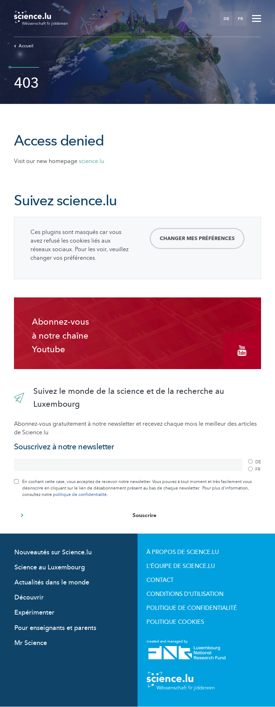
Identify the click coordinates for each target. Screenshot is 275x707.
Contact (160, 580)
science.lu (91, 161)
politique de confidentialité (80, 494)
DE (226, 19)
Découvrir (29, 597)
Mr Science (30, 643)
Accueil (23, 46)
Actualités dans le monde (51, 582)
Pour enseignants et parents (55, 628)
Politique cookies (175, 622)
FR (240, 19)
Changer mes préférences (197, 238)
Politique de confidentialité (191, 608)
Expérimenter (34, 612)
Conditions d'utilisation (184, 594)
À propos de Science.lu (182, 552)
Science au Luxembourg (49, 567)
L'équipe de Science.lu (180, 566)
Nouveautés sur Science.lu (53, 552)
